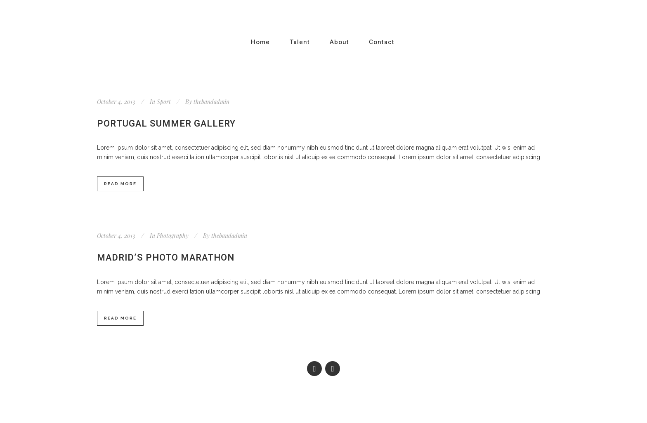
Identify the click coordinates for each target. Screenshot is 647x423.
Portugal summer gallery (166, 123)
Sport (164, 102)
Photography (173, 236)
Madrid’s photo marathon (165, 257)
